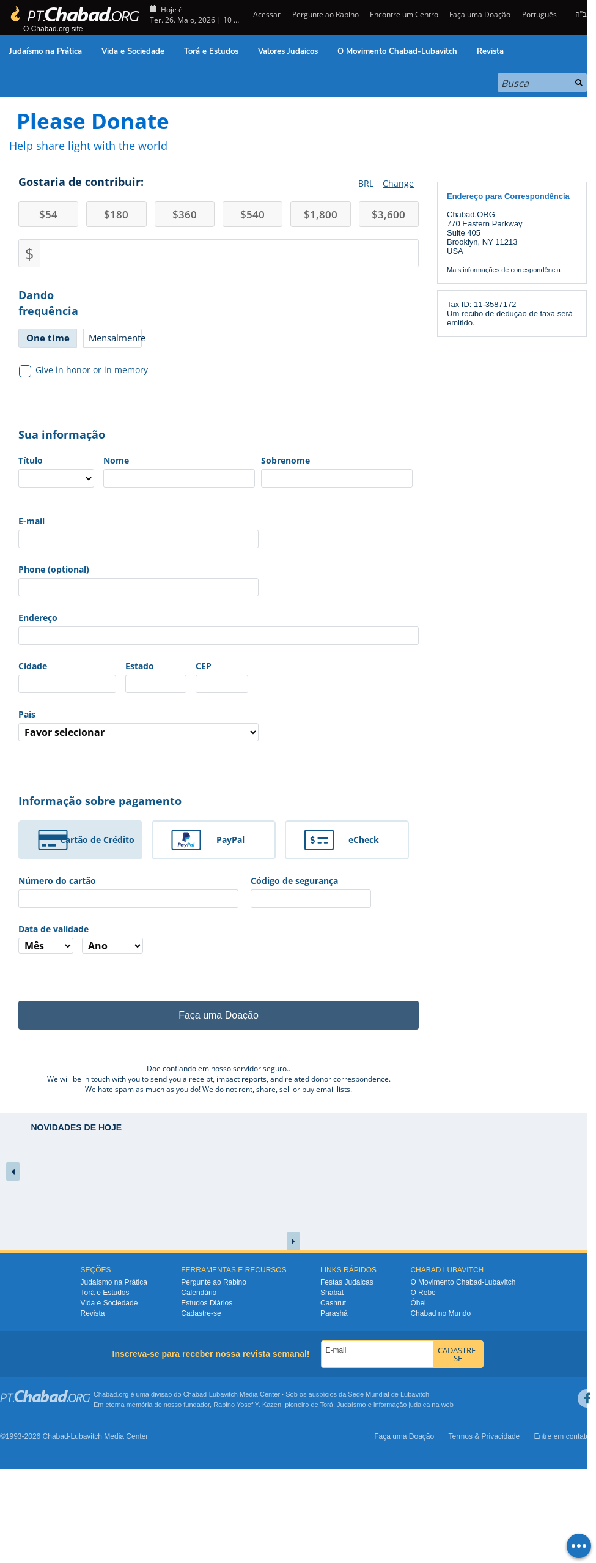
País (26, 714)
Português (539, 14)
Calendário (198, 1292)
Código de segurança (294, 880)
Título (30, 460)
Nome (116, 460)
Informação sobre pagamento (100, 800)
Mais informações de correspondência (504, 269)
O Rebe (422, 1292)
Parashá (334, 1313)
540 (252, 214)
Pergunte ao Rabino (325, 14)
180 (116, 214)
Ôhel (417, 1303)
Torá (326, 1404)
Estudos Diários (206, 1303)
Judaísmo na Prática (45, 51)
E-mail (31, 521)
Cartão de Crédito (97, 839)
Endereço (37, 617)
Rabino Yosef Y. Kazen (247, 1404)
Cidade (32, 666)
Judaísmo (351, 1404)
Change (398, 183)
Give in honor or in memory (84, 370)
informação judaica (401, 1404)
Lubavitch (223, 1394)
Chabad (195, 1394)
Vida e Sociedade (132, 51)
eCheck (363, 839)
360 (184, 214)
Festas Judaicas (346, 1282)
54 (48, 214)
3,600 (388, 214)
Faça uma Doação (479, 14)
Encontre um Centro (404, 14)
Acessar (266, 14)
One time (48, 338)
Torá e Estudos (211, 51)
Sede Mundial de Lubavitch (388, 1394)
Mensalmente (115, 338)
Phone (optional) (53, 569)
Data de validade (53, 929)
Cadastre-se (201, 1313)
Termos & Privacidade (484, 1436)
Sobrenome (285, 460)
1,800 (320, 214)
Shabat (332, 1292)
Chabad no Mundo (440, 1313)
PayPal (230, 839)
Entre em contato (562, 1436)
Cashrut (333, 1303)
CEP (204, 666)
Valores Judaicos (288, 51)
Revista (490, 51)
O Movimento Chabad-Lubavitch (397, 51)
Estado (139, 666)
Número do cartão (57, 880)
